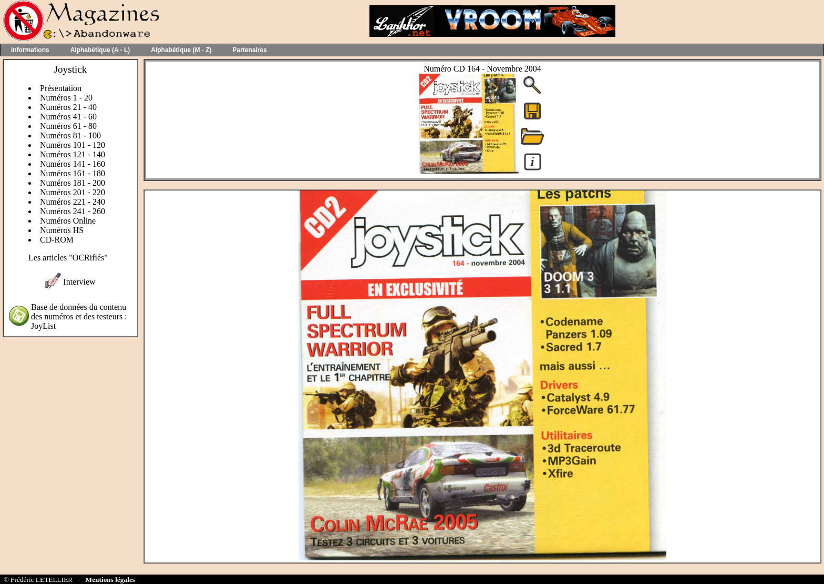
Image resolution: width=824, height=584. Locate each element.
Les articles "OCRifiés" (68, 257)
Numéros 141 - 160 (72, 163)
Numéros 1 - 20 (66, 97)
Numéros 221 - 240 (72, 201)
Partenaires (250, 50)
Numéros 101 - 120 (72, 144)
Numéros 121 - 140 (72, 154)
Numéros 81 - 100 (70, 135)
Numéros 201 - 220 (72, 192)
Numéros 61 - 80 (68, 126)
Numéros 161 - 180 (72, 173)
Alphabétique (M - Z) (181, 50)
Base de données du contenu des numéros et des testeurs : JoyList (79, 316)
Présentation (60, 88)
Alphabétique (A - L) (100, 50)
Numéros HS (62, 230)
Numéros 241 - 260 (72, 211)
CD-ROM (57, 239)
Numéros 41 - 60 (68, 116)
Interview (79, 281)
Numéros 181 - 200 (72, 182)
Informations (30, 50)
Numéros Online (68, 220)
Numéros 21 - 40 (68, 107)
